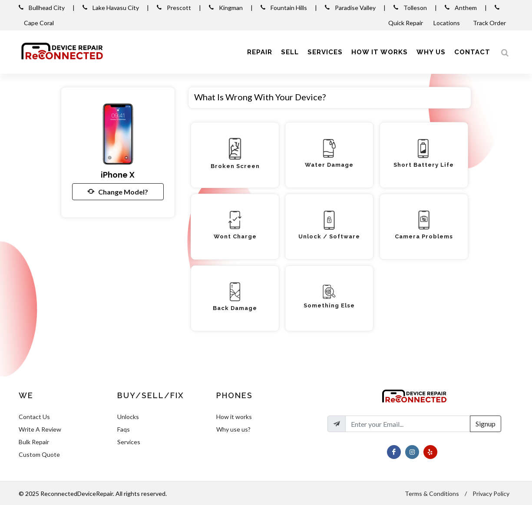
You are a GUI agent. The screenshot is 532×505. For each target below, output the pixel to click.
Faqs (123, 429)
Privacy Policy (491, 493)
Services (128, 442)
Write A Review (40, 429)
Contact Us (34, 416)
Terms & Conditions (432, 493)
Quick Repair (405, 22)
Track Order (490, 22)
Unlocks (128, 416)
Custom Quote (39, 454)
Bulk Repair (34, 442)
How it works (234, 416)
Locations (447, 22)
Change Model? (117, 191)
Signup (486, 423)
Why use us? (233, 429)
